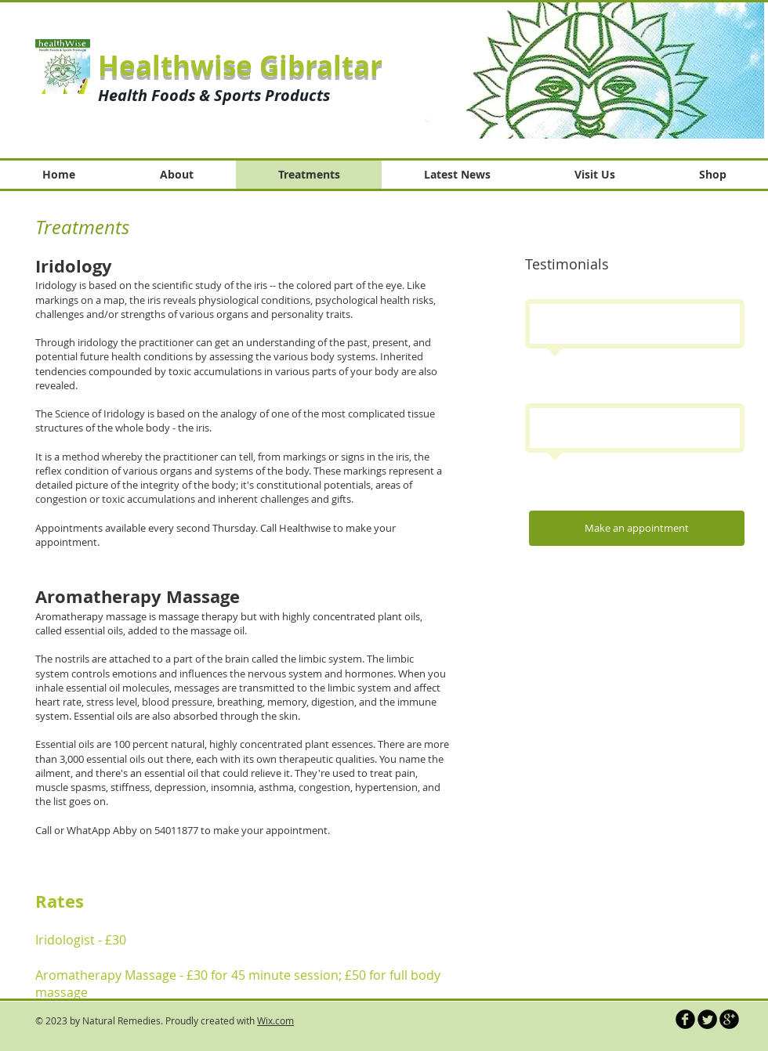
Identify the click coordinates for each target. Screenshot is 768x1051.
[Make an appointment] (636, 528)
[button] (587, 70)
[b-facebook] (685, 1019)
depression (180, 787)
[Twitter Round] (707, 1019)
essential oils (93, 630)
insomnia (232, 787)
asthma (276, 787)
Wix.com (275, 1020)
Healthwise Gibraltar (240, 66)
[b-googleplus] (729, 1019)
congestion (324, 787)
